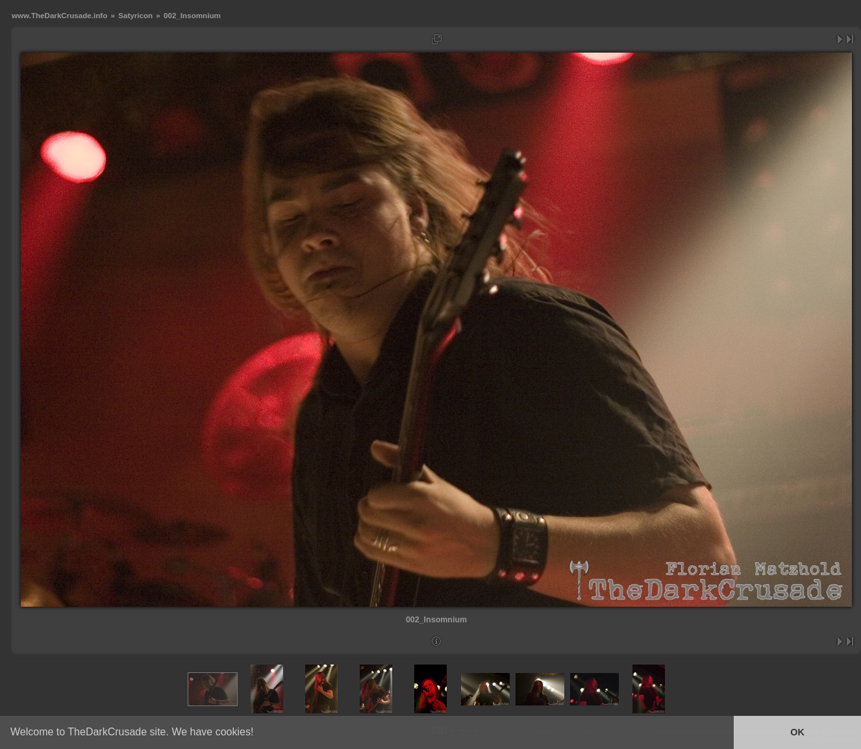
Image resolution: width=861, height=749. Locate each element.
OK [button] (797, 732)
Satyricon (135, 15)
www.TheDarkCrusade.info (59, 15)
